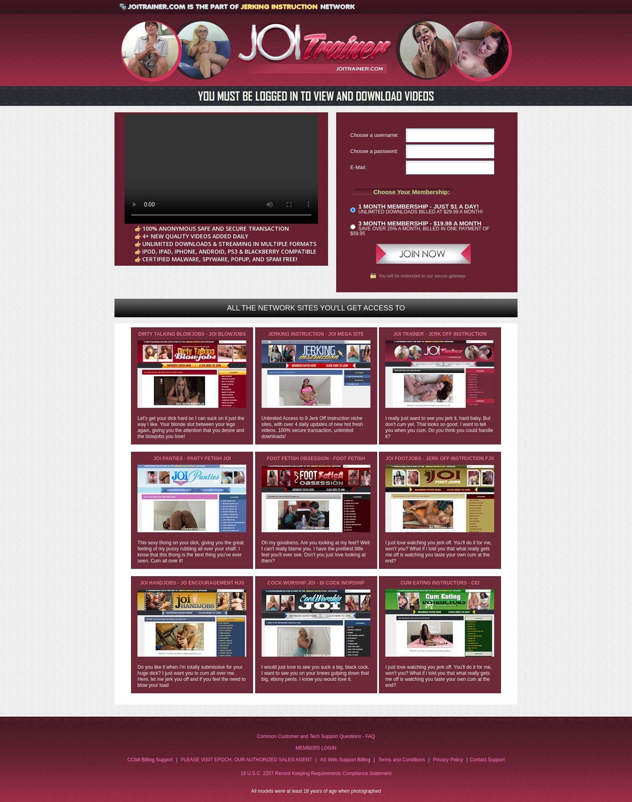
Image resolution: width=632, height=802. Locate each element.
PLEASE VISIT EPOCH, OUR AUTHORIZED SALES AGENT (246, 760)
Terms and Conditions (401, 760)
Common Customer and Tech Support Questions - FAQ (316, 736)
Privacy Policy (448, 760)
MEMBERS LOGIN (315, 748)
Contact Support (487, 760)
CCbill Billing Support (150, 760)
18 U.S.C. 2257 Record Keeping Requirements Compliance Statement (316, 773)
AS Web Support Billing (345, 760)
